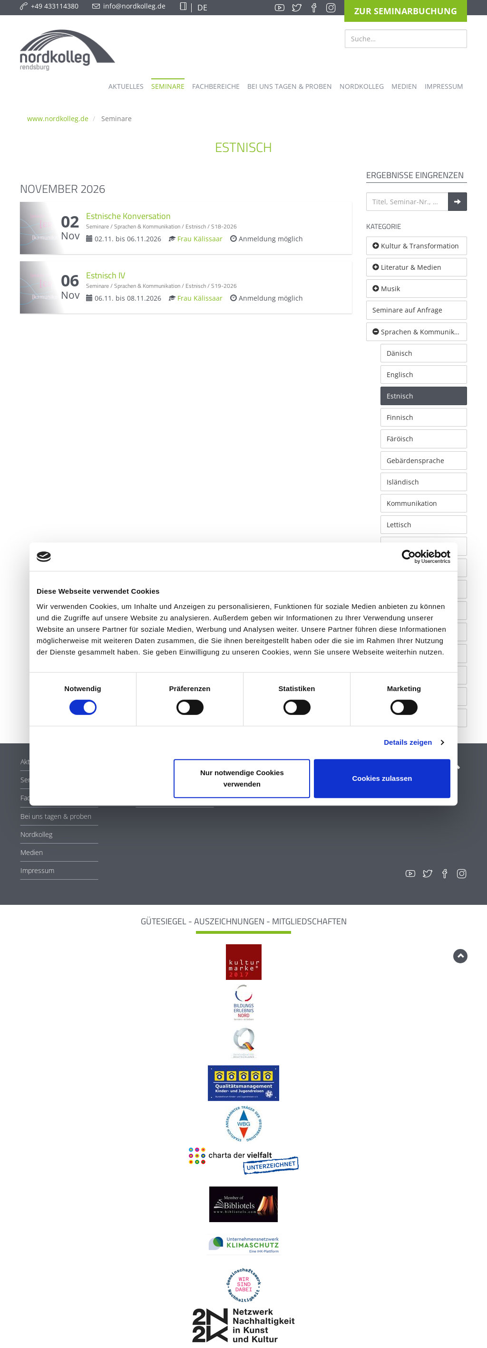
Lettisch (399, 524)
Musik (386, 288)
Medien (31, 852)
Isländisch (403, 481)
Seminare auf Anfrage (407, 309)
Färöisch (400, 438)
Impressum (37, 870)
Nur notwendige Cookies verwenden (242, 778)
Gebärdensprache (415, 460)
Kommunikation (412, 503)
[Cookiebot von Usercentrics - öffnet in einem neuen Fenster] (408, 557)
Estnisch (400, 395)
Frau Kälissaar (200, 238)
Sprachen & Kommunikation (420, 331)
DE (201, 7)
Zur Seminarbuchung (405, 11)
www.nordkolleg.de (57, 118)
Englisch (400, 374)
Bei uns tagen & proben (55, 816)
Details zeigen (408, 742)
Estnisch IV (105, 275)
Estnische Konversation (128, 215)
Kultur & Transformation (415, 245)
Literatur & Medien (406, 267)
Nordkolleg (36, 834)
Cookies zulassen (382, 778)
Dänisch (399, 353)
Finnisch (400, 417)
